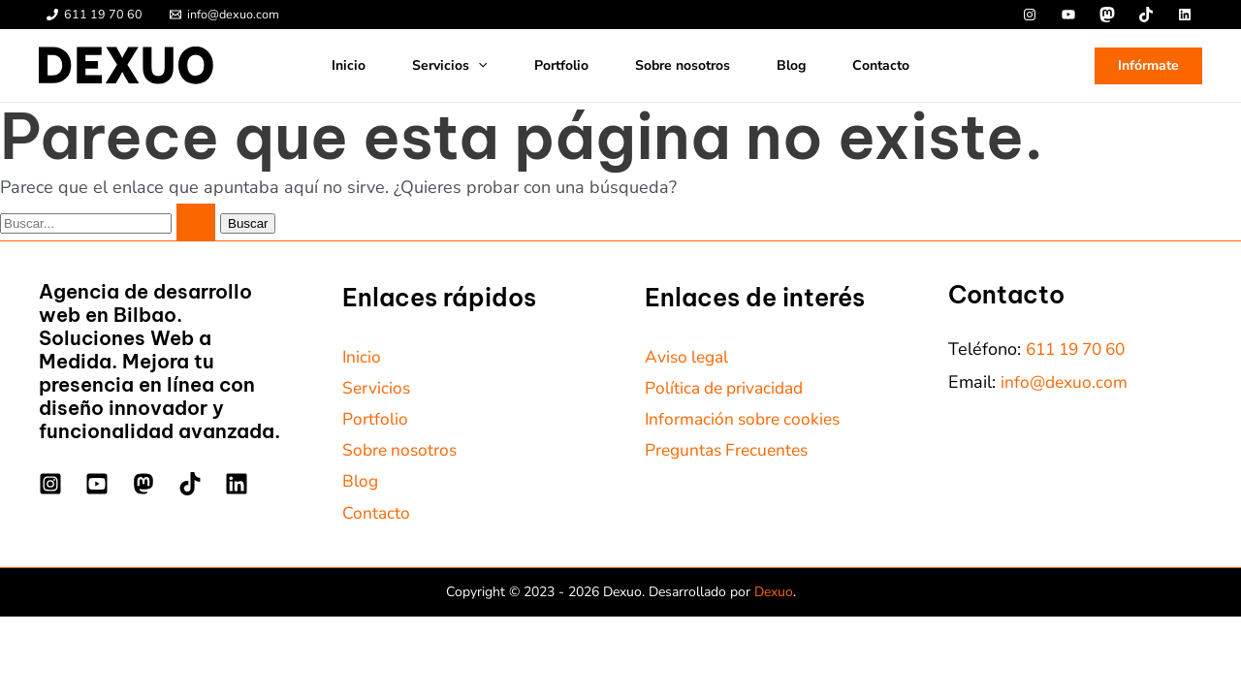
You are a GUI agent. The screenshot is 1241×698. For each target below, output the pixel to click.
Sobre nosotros (682, 65)
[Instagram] (50, 483)
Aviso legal (689, 356)
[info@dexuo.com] (224, 15)
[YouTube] (97, 483)
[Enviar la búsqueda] (195, 222)
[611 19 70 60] (94, 15)
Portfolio (561, 65)
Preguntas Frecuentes (730, 453)
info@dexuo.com (1065, 382)
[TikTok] (190, 483)
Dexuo (773, 598)
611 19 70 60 (1081, 349)
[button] (478, 66)
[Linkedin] (236, 483)
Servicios (449, 66)
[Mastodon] (143, 483)
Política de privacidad (728, 388)
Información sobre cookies (746, 421)
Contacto (880, 65)
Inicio (349, 65)
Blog (791, 65)
